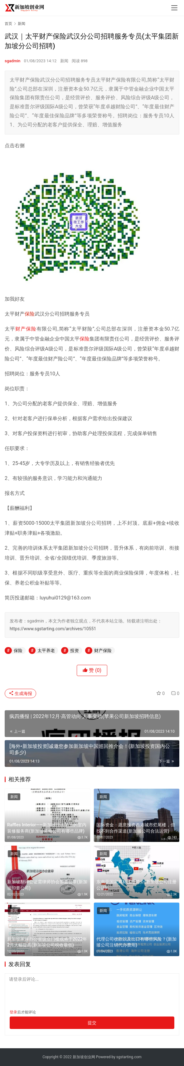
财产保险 (25, 329)
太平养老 (46, 650)
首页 (8, 23)
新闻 (64, 61)
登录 (13, 1012)
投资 (74, 650)
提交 (92, 1022)
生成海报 (20, 693)
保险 (30, 314)
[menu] (174, 7)
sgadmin (12, 61)
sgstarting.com (129, 1057)
